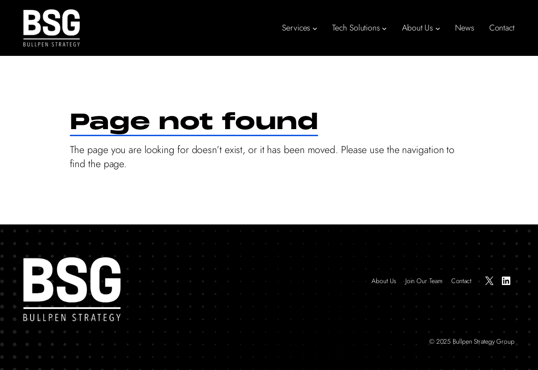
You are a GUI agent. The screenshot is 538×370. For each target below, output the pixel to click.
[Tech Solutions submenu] (384, 28)
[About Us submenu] (437, 28)
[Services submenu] (315, 28)
